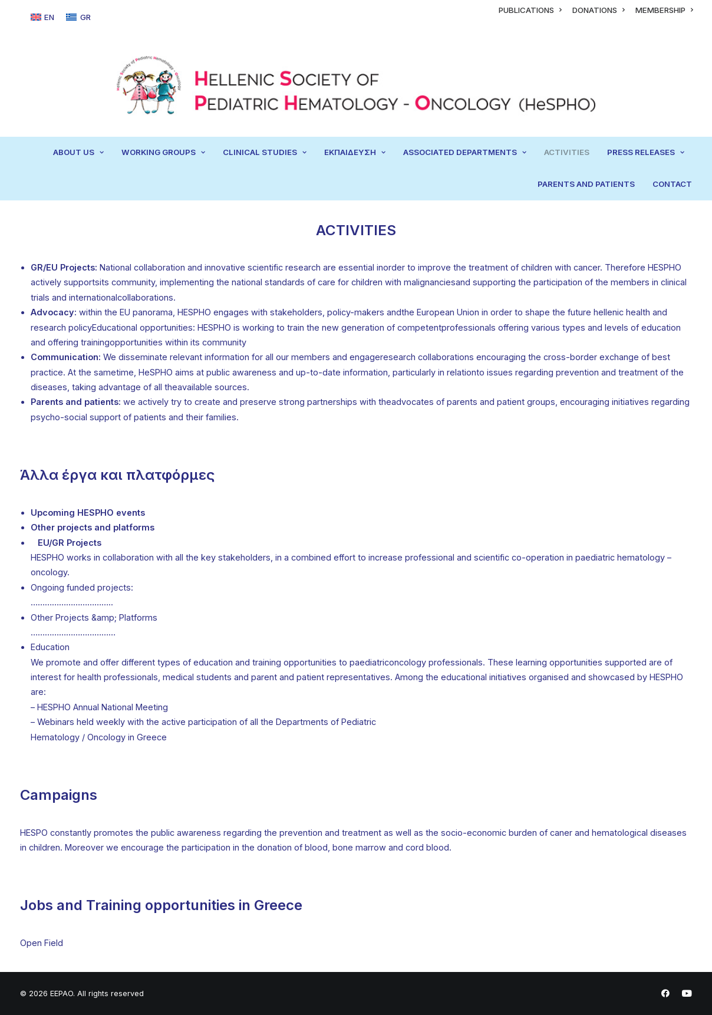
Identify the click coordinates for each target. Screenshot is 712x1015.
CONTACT (672, 184)
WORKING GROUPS (163, 152)
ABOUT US (78, 152)
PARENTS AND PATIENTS (586, 184)
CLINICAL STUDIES (264, 152)
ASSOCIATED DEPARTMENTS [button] (464, 152)
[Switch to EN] (42, 17)
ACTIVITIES (566, 152)
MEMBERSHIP (664, 10)
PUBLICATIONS (530, 10)
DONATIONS (598, 10)
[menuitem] (530, 10)
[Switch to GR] (78, 17)
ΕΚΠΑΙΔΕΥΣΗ (354, 152)
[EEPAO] (356, 86)
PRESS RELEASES (645, 152)
